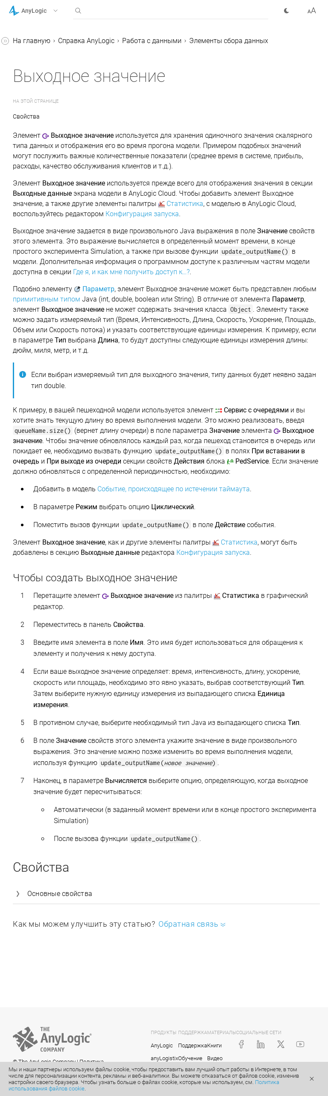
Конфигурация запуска (142, 214)
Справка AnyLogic (86, 41)
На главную (31, 41)
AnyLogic (162, 1045)
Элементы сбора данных (228, 41)
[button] (44, 10)
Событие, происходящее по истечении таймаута (173, 489)
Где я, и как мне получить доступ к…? (131, 272)
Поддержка (192, 1045)
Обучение (190, 1058)
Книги (214, 1045)
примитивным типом (46, 299)
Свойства (26, 116)
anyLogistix (164, 1058)
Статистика (185, 204)
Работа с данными (152, 41)
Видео (215, 1058)
